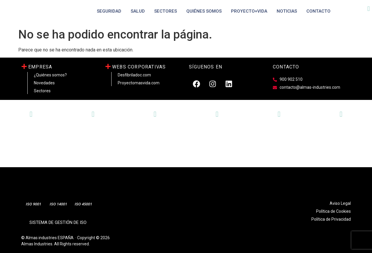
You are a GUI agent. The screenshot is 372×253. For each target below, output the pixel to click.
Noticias (287, 11)
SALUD (138, 11)
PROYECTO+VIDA (249, 11)
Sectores (165, 11)
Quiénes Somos (204, 11)
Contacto (318, 11)
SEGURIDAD (109, 11)
